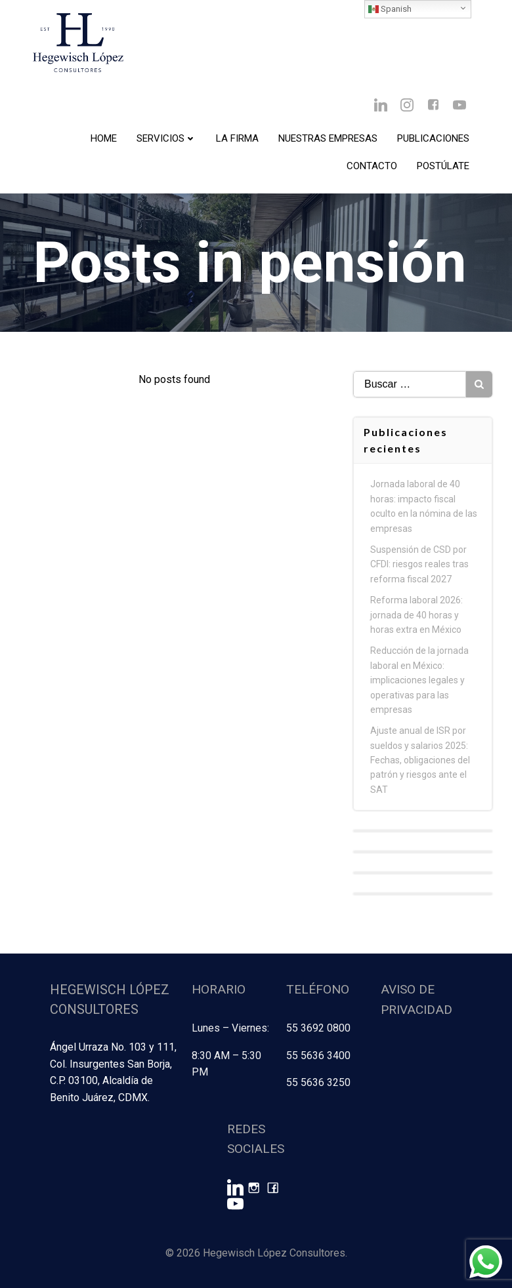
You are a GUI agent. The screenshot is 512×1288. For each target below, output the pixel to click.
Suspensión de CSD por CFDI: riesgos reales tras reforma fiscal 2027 (419, 564)
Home (104, 138)
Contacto (372, 166)
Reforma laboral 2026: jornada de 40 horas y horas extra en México (416, 615)
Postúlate (443, 166)
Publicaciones (433, 138)
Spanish (390, 9)
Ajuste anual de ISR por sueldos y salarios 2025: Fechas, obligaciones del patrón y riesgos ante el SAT (420, 760)
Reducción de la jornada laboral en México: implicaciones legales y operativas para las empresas (419, 680)
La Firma (237, 138)
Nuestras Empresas (327, 138)
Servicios (166, 138)
